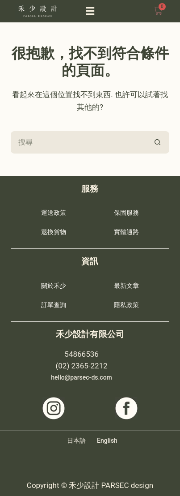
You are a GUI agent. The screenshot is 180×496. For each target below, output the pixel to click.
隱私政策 (126, 304)
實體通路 (126, 231)
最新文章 (126, 285)
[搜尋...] (79, 142)
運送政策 (53, 212)
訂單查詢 (53, 304)
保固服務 (126, 212)
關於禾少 (53, 285)
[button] (89, 11)
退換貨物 (53, 231)
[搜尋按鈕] (158, 142)
